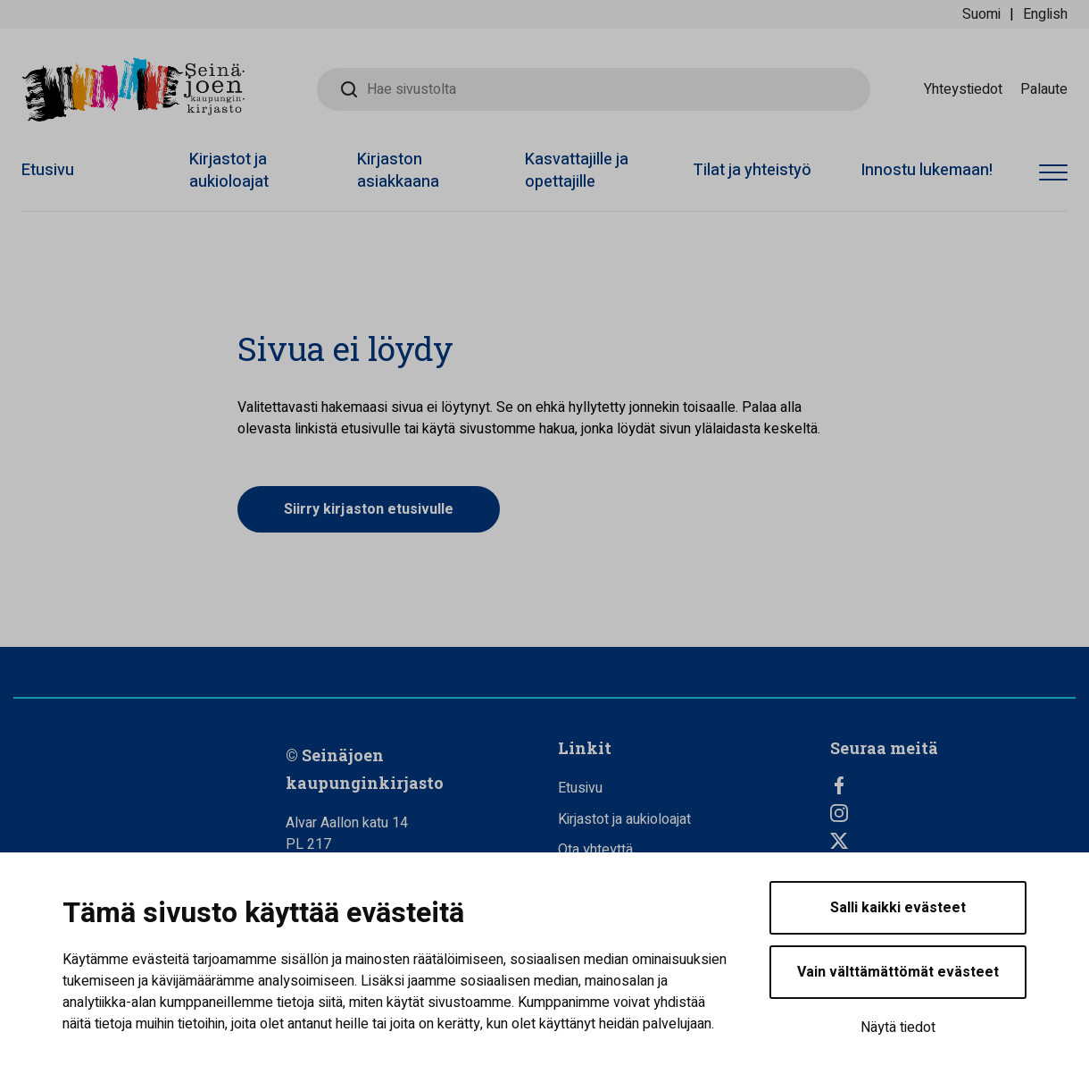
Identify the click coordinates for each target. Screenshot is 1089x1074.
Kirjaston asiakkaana (398, 170)
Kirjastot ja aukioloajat (229, 170)
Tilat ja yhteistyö (752, 170)
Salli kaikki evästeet (898, 908)
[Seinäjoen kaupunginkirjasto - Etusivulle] (133, 89)
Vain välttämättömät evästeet (898, 972)
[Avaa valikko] (1053, 173)
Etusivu (47, 170)
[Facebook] (953, 785)
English (1045, 14)
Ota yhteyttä (595, 849)
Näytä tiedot (897, 1027)
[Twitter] (953, 841)
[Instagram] (953, 813)
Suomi (981, 14)
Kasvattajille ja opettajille (576, 170)
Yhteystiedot (963, 89)
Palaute (1044, 89)
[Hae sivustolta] (593, 89)
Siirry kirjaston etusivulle (368, 509)
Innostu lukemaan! (926, 170)
